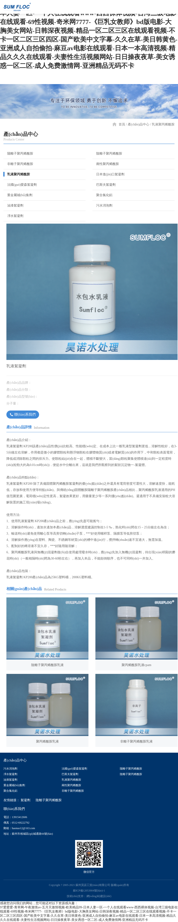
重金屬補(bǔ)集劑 (17, 195)
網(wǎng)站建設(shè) (98, 896)
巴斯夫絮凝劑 (104, 184)
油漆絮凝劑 (13, 205)
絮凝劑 (25, 800)
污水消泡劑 (102, 205)
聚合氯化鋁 (102, 195)
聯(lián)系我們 (27, 414)
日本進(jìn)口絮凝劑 (108, 174)
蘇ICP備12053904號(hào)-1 (89, 890)
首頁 (122, 124)
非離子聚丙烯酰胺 (18, 163)
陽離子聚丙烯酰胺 (18, 153)
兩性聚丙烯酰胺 (105, 163)
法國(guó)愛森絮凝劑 (20, 184)
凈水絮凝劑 (13, 215)
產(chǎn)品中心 (138, 124)
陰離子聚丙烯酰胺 (107, 153)
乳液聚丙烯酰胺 (163, 124)
